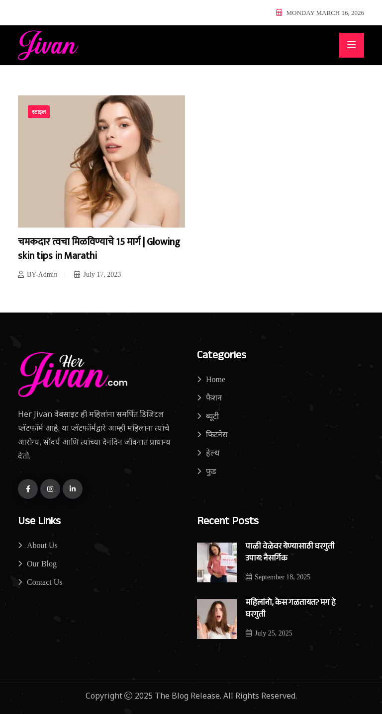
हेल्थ (212, 453)
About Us (42, 545)
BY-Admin (37, 274)
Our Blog (42, 563)
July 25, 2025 (269, 633)
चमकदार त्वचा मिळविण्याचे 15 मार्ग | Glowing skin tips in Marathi (99, 249)
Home (215, 379)
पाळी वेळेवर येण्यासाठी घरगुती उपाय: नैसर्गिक (290, 553)
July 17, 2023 (97, 274)
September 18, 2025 (278, 577)
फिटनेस (217, 434)
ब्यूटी (212, 416)
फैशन (214, 398)
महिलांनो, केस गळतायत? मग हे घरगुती (291, 609)
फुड (211, 471)
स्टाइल (39, 111)
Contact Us (45, 582)
